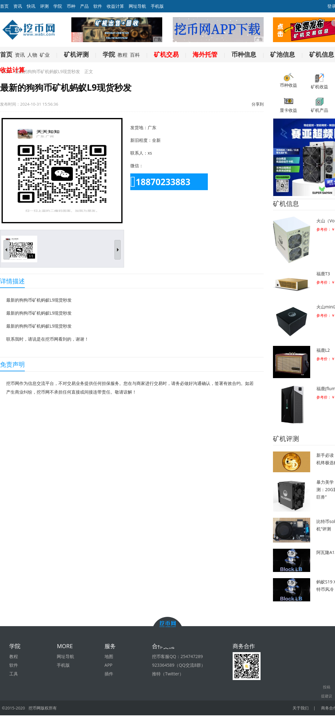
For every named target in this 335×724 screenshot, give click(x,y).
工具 (13, 674)
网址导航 (137, 6)
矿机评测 (76, 54)
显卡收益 (288, 105)
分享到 (258, 104)
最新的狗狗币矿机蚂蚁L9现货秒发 (47, 71)
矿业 (45, 54)
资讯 (17, 6)
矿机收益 (319, 81)
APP (109, 665)
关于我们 (301, 708)
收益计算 (115, 6)
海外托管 (205, 54)
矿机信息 (321, 54)
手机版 (157, 6)
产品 (84, 6)
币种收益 (288, 80)
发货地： (139, 127)
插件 (109, 674)
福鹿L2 (323, 350)
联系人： (139, 153)
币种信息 (243, 54)
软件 (97, 6)
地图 (109, 656)
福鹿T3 (323, 274)
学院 (57, 6)
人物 (32, 54)
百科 (135, 54)
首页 (6, 54)
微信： (136, 165)
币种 (71, 6)
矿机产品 (319, 105)
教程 (122, 54)
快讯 (31, 6)
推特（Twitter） (168, 674)
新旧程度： (141, 140)
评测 (44, 6)
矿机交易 (166, 54)
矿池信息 (282, 54)
